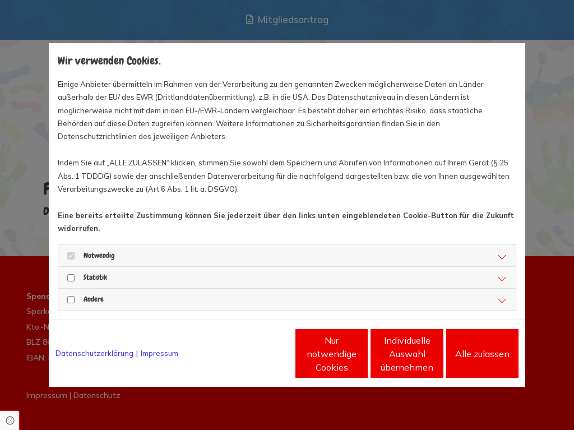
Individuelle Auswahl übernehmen (360, 354)
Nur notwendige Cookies (254, 353)
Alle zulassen (466, 353)
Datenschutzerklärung (94, 353)
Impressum (159, 353)
